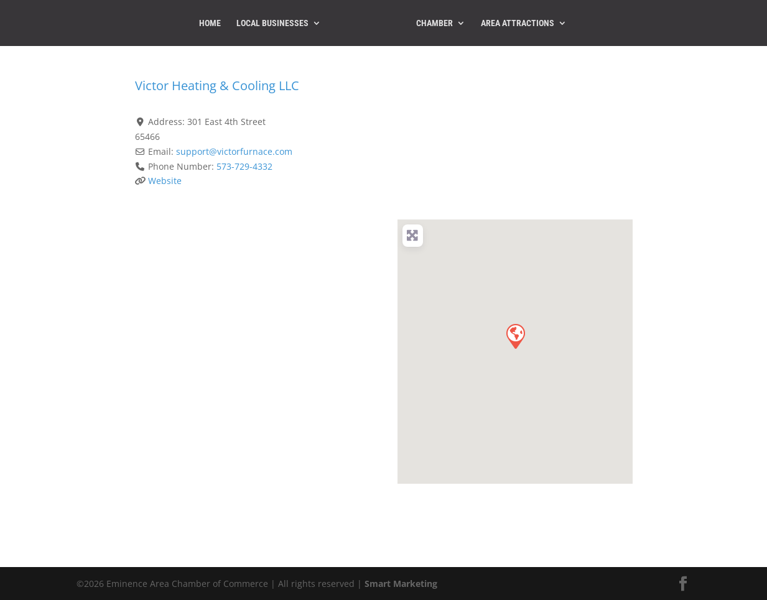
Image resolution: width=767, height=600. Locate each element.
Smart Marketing (401, 583)
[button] (515, 335)
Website (165, 181)
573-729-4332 (244, 166)
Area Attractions (517, 23)
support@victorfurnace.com (234, 151)
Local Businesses (272, 23)
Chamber (434, 23)
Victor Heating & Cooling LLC (217, 85)
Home (210, 23)
